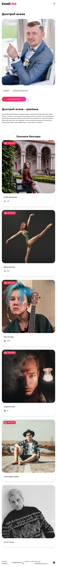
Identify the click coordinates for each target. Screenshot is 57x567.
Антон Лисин (9, 542)
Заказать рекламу (14, 99)
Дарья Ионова (9, 267)
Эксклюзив (11, 143)
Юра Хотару (9, 337)
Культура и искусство (20, 90)
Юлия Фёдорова (10, 197)
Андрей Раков (9, 407)
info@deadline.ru (17, 562)
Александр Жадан (11, 476)
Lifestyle (6, 90)
